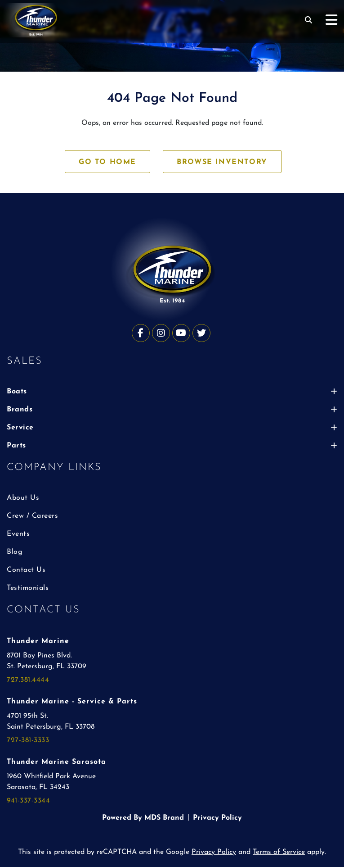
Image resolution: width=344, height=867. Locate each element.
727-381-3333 (28, 740)
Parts (172, 445)
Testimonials (28, 588)
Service (172, 427)
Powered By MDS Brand (143, 817)
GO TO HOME (107, 162)
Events (18, 534)
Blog (14, 552)
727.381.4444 (28, 680)
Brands (172, 409)
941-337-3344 (28, 800)
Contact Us (26, 570)
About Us (23, 498)
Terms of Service (279, 852)
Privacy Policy (217, 817)
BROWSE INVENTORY (222, 162)
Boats (172, 391)
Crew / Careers (32, 516)
